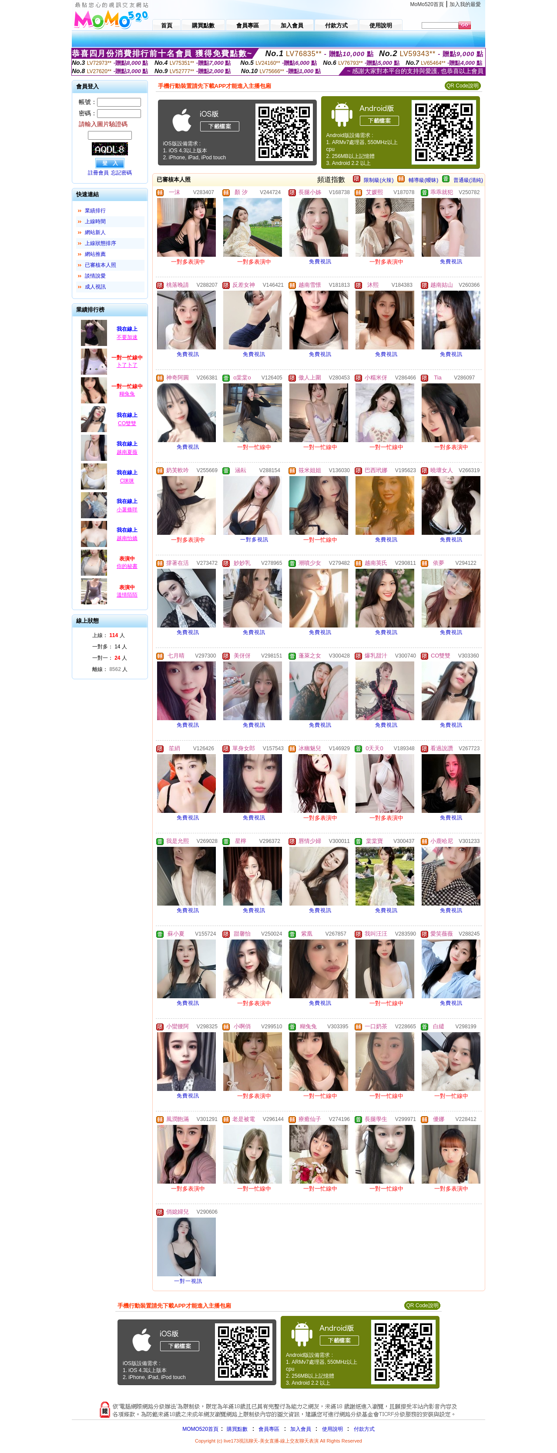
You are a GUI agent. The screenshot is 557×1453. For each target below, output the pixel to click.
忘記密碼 (121, 173)
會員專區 (268, 1429)
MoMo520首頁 (427, 4)
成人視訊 (95, 287)
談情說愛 (95, 276)
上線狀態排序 (100, 243)
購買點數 (236, 1429)
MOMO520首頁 (200, 1429)
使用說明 (332, 1429)
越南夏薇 (127, 452)
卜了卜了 (127, 365)
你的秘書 (127, 566)
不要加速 (127, 337)
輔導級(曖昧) (423, 180)
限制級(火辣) (378, 180)
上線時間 (95, 221)
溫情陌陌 (127, 595)
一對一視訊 (188, 1281)
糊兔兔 (127, 394)
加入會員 (300, 1429)
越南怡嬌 (127, 538)
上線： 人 (108, 635)
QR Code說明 (462, 86)
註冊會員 (98, 173)
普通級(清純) (468, 180)
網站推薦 (95, 254)
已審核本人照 (100, 265)
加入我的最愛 (465, 4)
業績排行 (95, 211)
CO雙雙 (127, 423)
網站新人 (95, 232)
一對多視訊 (254, 540)
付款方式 (364, 1429)
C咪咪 (127, 481)
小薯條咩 (127, 510)
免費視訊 (320, 261)
